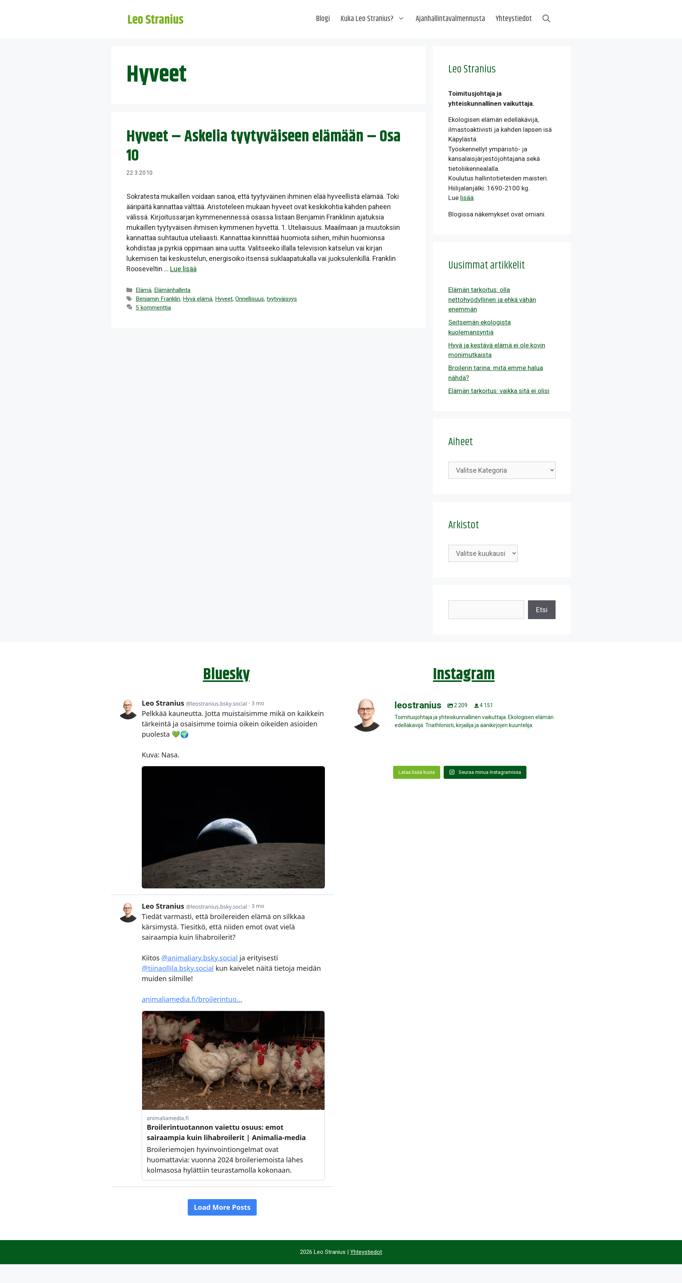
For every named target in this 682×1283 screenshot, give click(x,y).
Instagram (464, 674)
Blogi (323, 19)
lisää (467, 198)
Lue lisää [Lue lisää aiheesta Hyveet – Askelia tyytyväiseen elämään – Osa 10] (183, 269)
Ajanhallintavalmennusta (450, 19)
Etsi (542, 610)
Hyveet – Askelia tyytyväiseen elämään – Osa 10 (263, 146)
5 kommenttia (153, 307)
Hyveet (224, 298)
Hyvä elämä (197, 298)
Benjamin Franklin (158, 298)
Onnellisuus (249, 298)
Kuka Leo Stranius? (375, 19)
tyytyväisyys (282, 298)
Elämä (143, 290)
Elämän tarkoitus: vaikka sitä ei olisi (498, 391)
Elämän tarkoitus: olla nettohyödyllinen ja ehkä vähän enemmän (492, 299)
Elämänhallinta (172, 290)
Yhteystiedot (514, 19)
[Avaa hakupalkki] (546, 19)
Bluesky (226, 674)
